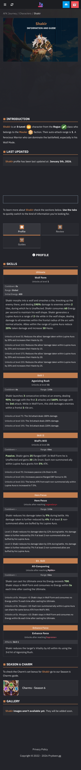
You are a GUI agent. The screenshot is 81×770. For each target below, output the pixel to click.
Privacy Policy (40, 749)
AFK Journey (10, 13)
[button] (66, 4)
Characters (25, 13)
